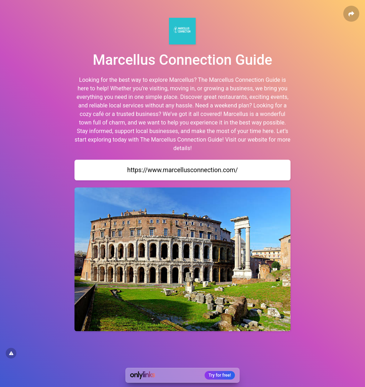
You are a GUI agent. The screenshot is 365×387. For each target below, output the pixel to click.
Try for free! (220, 375)
